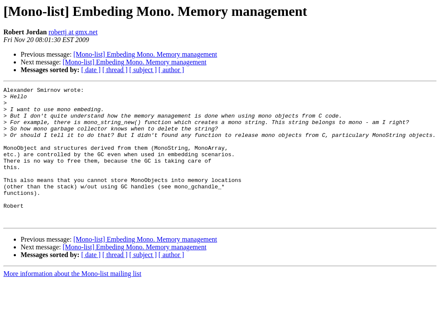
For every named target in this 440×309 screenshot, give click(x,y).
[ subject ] (143, 69)
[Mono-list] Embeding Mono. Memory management (145, 54)
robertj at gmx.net (73, 32)
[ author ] (171, 69)
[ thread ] (115, 69)
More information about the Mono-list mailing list (72, 300)
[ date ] (91, 69)
